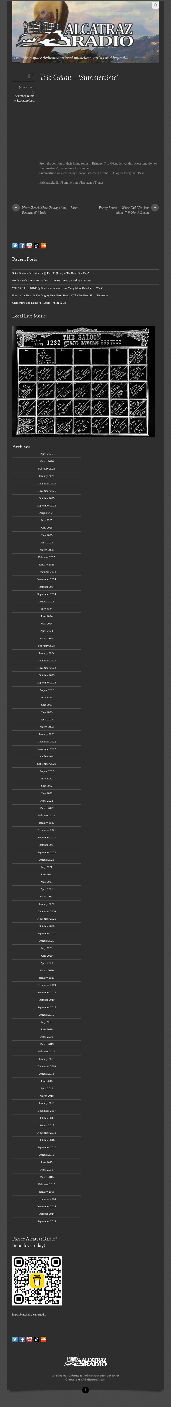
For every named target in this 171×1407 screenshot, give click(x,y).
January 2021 (46, 904)
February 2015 (46, 1184)
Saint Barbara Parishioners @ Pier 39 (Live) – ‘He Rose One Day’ (50, 273)
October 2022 (47, 756)
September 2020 (46, 933)
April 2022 (46, 800)
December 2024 (46, 571)
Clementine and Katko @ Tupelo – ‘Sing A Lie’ (39, 302)
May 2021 (47, 881)
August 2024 (46, 601)
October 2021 (47, 844)
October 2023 (47, 675)
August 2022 (46, 771)
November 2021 (46, 837)
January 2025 (46, 564)
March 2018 (47, 1095)
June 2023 (47, 704)
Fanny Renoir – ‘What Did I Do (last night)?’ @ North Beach (129, 211)
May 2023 (47, 712)
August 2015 (46, 1154)
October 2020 (47, 926)
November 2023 (46, 667)
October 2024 (47, 586)
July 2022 (46, 778)
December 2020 (46, 911)
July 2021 (46, 867)
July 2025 (46, 520)
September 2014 (46, 1221)
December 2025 (46, 483)
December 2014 (46, 1199)
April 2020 (46, 963)
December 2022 (46, 741)
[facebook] (22, 245)
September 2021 (46, 852)
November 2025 (46, 490)
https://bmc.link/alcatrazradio (29, 1314)
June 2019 (47, 1029)
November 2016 (46, 1132)
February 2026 (46, 468)
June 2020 (47, 955)
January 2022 (46, 822)
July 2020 (46, 948)
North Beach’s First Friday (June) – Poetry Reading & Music (45, 211)
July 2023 (46, 697)
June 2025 (47, 527)
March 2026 (47, 461)
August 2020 (46, 940)
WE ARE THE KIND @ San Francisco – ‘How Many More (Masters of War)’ (57, 288)
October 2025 (47, 498)
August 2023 (46, 690)
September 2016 (46, 1147)
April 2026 (46, 453)
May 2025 (47, 535)
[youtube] (29, 245)
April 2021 (46, 889)
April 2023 (46, 719)
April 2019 (46, 1036)
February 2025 (46, 557)
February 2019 (46, 1051)
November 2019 (46, 992)
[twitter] (15, 245)
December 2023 (46, 660)
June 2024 (47, 616)
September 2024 (46, 594)
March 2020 (47, 970)
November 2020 (46, 918)
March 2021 (47, 896)
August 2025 (46, 512)
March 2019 (47, 1044)
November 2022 (46, 749)
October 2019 (47, 999)
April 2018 (46, 1088)
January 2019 (46, 1059)
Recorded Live (26, 101)
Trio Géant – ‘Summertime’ (78, 78)
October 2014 (47, 1213)
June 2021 (47, 874)
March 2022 (47, 808)
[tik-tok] (36, 245)
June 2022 (47, 785)
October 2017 (47, 1118)
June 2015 (47, 1162)
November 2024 (46, 579)
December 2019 (46, 985)
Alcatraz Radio (24, 96)
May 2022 (47, 793)
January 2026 (46, 476)
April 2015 (46, 1169)
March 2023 (47, 726)
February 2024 (46, 645)
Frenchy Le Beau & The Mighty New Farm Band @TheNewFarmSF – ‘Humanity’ (61, 295)
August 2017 (46, 1125)
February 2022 (46, 815)
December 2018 (46, 1066)
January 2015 (46, 1191)
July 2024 (46, 608)
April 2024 (46, 630)
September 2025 (46, 505)
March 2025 (47, 549)
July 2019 (46, 1022)
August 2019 (46, 1014)
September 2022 (46, 763)
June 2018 (47, 1081)
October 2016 (47, 1140)
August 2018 (46, 1073)
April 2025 (46, 542)
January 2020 (46, 977)
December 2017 (46, 1110)
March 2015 (47, 1177)
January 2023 (46, 734)
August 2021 (46, 859)
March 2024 (47, 638)
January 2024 (46, 653)
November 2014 (46, 1206)
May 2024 (47, 623)
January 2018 (46, 1103)
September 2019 (46, 1007)
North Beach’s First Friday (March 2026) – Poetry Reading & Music (51, 280)
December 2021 (46, 830)
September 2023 (46, 682)
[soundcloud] (43, 245)
